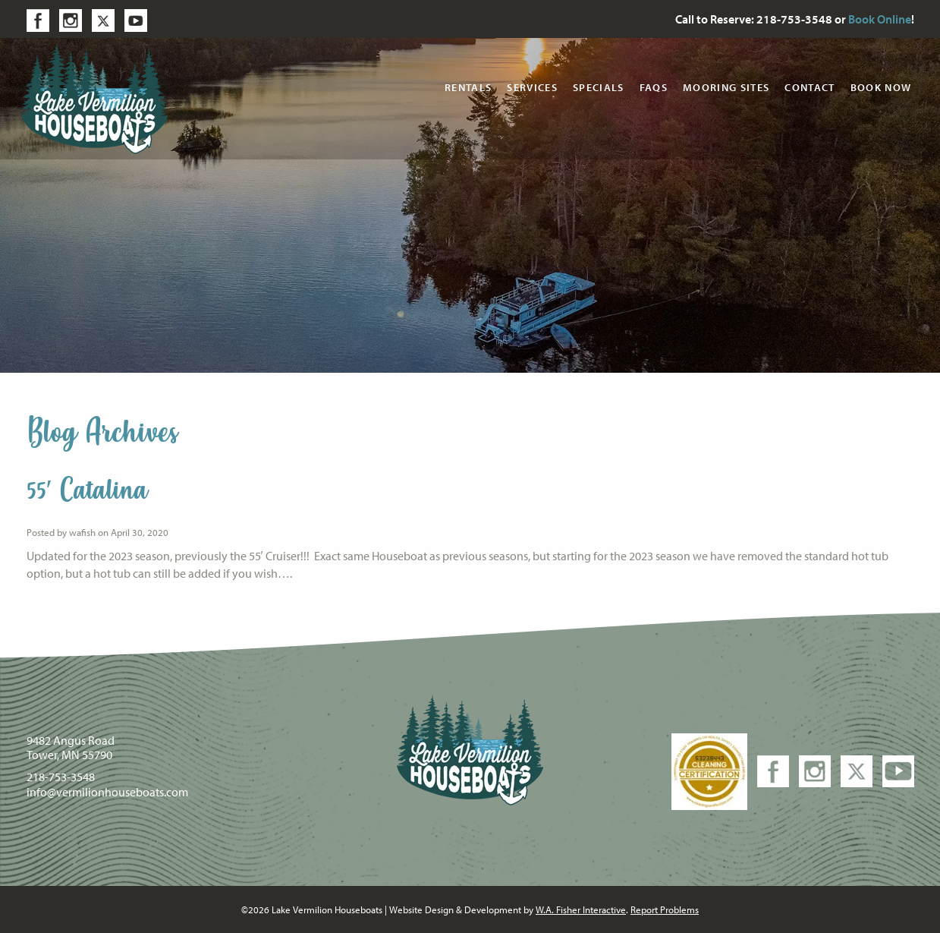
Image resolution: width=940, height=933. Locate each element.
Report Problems (664, 909)
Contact (809, 87)
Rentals (468, 87)
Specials (598, 87)
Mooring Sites (726, 87)
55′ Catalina (87, 490)
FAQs (654, 87)
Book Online (879, 19)
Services (532, 87)
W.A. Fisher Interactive (581, 909)
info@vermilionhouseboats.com (107, 791)
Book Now (881, 87)
